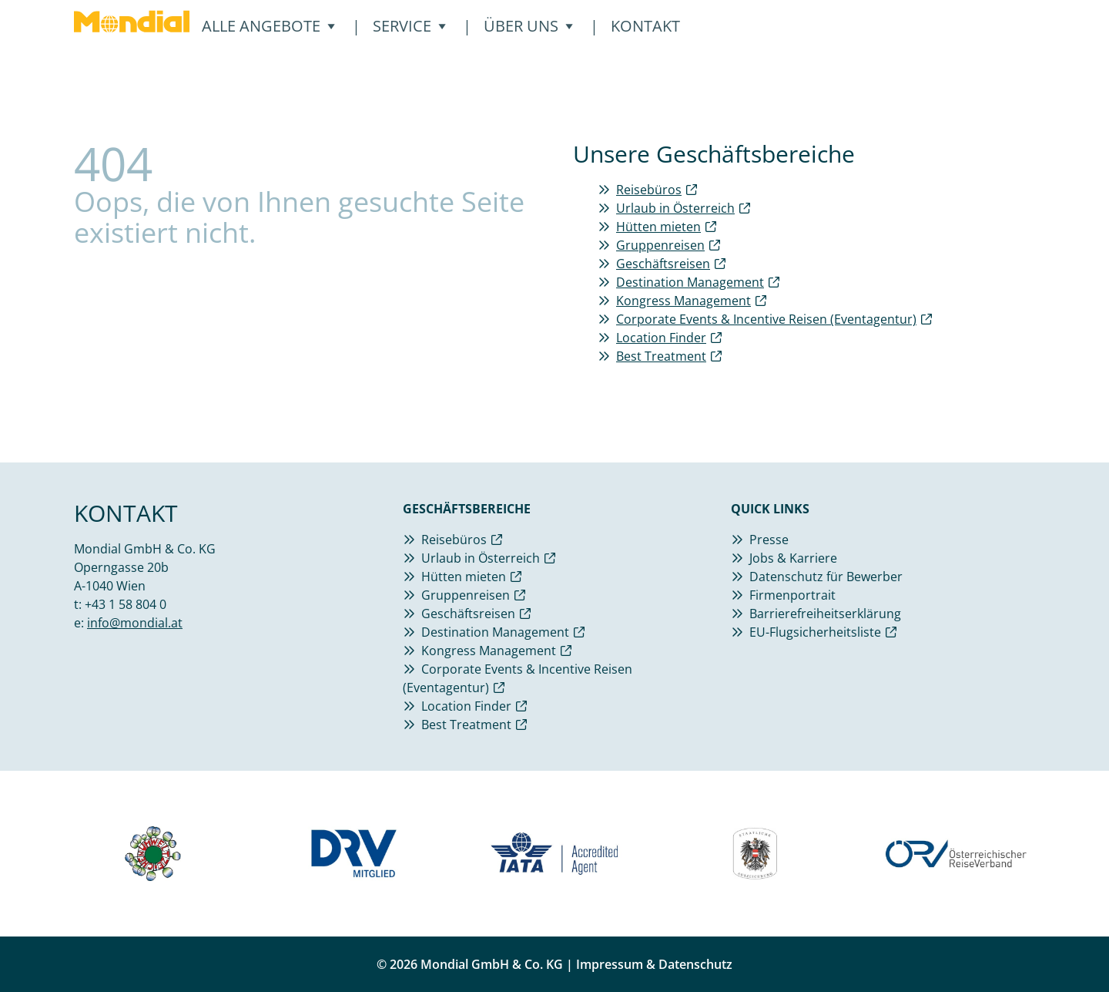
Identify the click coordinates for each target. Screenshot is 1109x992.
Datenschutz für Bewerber (826, 576)
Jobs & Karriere (793, 558)
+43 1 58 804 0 (125, 604)
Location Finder (661, 337)
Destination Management (690, 282)
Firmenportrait (792, 595)
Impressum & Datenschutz (654, 964)
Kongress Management (683, 300)
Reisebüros (649, 189)
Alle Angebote (269, 25)
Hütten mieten (658, 226)
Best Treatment (661, 356)
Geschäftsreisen (663, 263)
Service (410, 25)
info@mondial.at (135, 622)
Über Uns (529, 25)
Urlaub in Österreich (675, 208)
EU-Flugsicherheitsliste (815, 632)
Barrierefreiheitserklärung (825, 613)
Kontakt (645, 25)
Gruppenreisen (660, 245)
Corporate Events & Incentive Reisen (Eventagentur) (766, 319)
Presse (769, 539)
